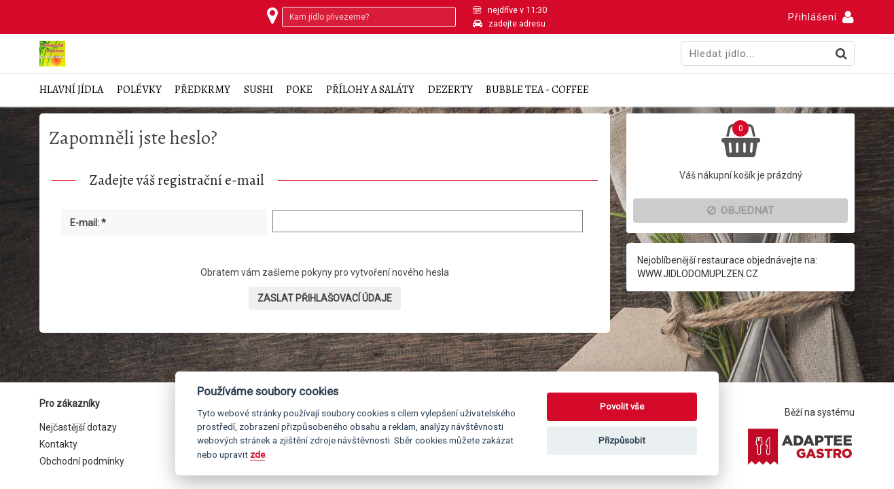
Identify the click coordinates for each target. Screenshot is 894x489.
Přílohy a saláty (370, 90)
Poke (299, 90)
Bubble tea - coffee (537, 90)
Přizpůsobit (621, 440)
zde (257, 454)
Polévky (139, 90)
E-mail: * (88, 222)
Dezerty (450, 90)
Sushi (258, 90)
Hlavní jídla (71, 90)
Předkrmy (202, 90)
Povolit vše (622, 406)
